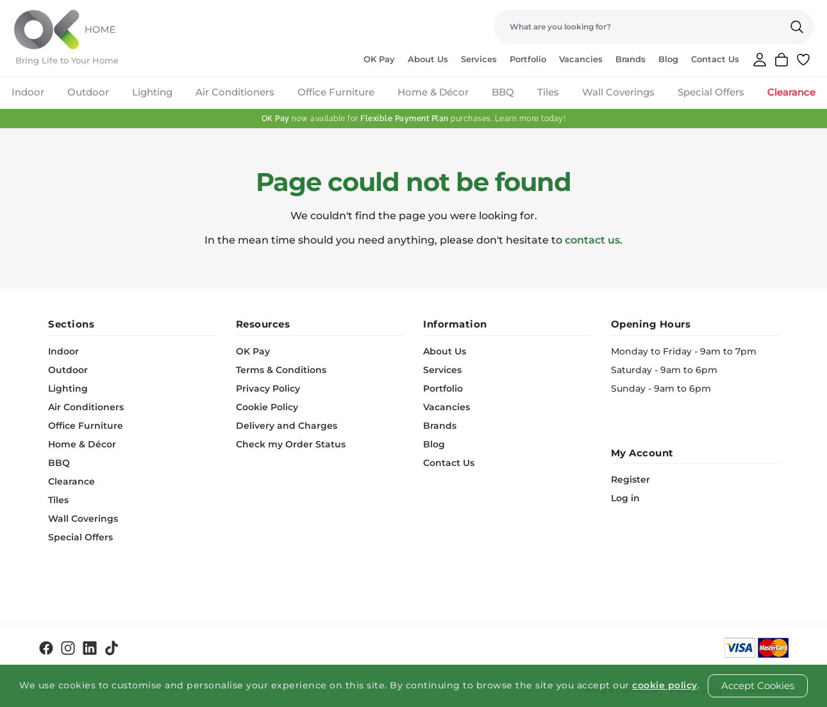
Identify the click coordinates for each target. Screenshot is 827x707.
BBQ (503, 92)
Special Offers (711, 92)
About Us (428, 59)
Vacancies (581, 59)
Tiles (548, 92)
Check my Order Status (291, 444)
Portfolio (528, 59)
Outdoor (88, 92)
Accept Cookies (757, 685)
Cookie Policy (267, 407)
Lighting (152, 92)
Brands (630, 59)
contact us (592, 240)
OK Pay (379, 59)
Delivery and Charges (286, 425)
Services (479, 59)
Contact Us (715, 59)
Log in (625, 498)
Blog (668, 59)
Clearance (791, 92)
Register (630, 479)
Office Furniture (335, 92)
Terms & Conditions (281, 370)
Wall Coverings (618, 92)
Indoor (28, 92)
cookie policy (665, 685)
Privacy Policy (268, 388)
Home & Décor (433, 92)
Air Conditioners (235, 92)
